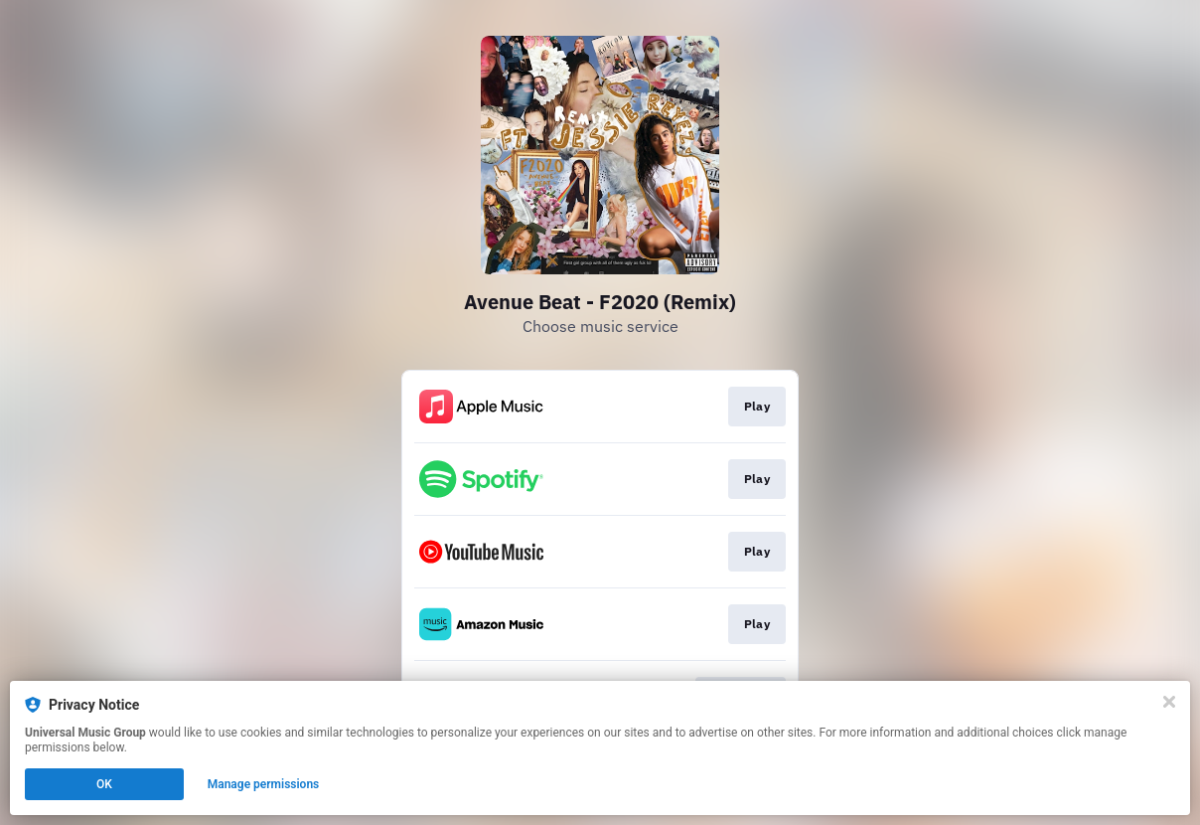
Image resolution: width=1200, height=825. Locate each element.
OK (104, 784)
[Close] (1169, 702)
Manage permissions (264, 784)
